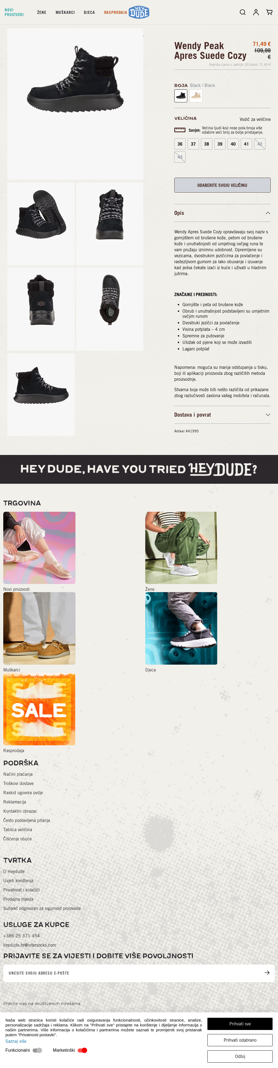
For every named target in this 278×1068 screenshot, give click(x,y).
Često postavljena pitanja (26, 820)
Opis (179, 213)
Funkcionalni (17, 1050)
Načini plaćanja (18, 774)
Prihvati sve (240, 1023)
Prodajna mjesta (18, 899)
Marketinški (64, 1050)
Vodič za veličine (255, 119)
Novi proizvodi (14, 12)
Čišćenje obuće (17, 838)
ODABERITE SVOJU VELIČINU (222, 185)
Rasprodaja (115, 12)
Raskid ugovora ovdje (23, 792)
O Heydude (13, 871)
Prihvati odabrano (240, 1040)
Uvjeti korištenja (18, 880)
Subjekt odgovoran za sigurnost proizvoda (42, 908)
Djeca (89, 12)
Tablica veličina (17, 829)
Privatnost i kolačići (21, 890)
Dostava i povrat (192, 415)
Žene (41, 12)
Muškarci (65, 12)
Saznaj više (15, 1041)
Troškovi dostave (18, 783)
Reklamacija (14, 802)
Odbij (240, 1056)
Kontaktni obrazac (20, 811)
